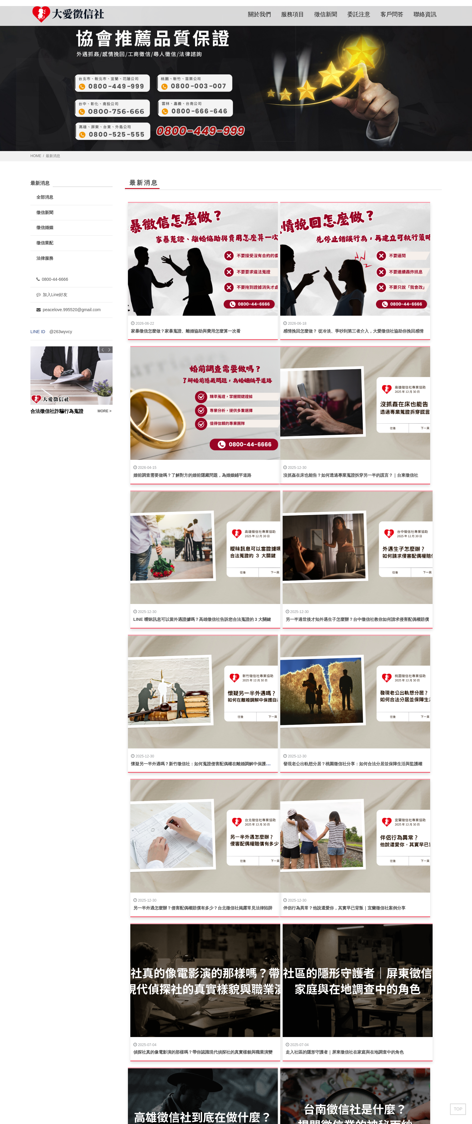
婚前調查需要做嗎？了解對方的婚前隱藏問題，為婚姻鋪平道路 (399, 294)
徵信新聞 (325, 14)
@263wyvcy (60, 331)
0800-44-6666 (52, 279)
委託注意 (358, 14)
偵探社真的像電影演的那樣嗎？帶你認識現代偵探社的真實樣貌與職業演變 (304, 617)
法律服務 (44, 258)
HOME (35, 156)
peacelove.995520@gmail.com (68, 309)
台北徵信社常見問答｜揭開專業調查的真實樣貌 (175, 833)
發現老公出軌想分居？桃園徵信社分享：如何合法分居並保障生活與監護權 (304, 510)
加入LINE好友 (276, 1066)
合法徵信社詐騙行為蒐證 (56, 411)
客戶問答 (391, 14)
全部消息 (44, 197)
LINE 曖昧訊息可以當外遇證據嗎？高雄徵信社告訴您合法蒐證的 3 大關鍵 (304, 402)
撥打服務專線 (276, 1049)
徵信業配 (44, 242)
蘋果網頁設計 (104, 1103)
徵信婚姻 (44, 227)
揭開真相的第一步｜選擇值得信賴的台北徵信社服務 (283, 833)
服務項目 (292, 14)
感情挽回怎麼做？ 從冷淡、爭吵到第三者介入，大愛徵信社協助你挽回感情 (305, 294)
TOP (458, 1109)
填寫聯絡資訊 (276, 1032)
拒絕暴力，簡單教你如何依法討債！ (164, 941)
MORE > (104, 411)
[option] (71, 380)
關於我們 (259, 14)
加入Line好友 (51, 294)
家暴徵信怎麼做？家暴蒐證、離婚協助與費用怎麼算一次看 (186, 294)
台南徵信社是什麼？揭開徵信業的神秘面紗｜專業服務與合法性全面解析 (302, 725)
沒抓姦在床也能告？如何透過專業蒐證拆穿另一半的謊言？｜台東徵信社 (198, 402)
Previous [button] (102, 349)
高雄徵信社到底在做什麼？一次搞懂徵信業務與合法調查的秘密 (190, 725)
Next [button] (109, 349)
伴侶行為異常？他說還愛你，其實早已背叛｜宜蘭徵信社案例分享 (192, 617)
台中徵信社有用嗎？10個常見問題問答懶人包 (382, 725)
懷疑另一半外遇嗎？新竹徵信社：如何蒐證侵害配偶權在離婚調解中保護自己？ (204, 510)
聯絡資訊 (425, 14)
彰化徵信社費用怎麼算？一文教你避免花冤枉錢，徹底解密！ (397, 833)
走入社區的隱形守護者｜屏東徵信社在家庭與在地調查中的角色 (399, 617)
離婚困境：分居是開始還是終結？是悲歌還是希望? (283, 941)
